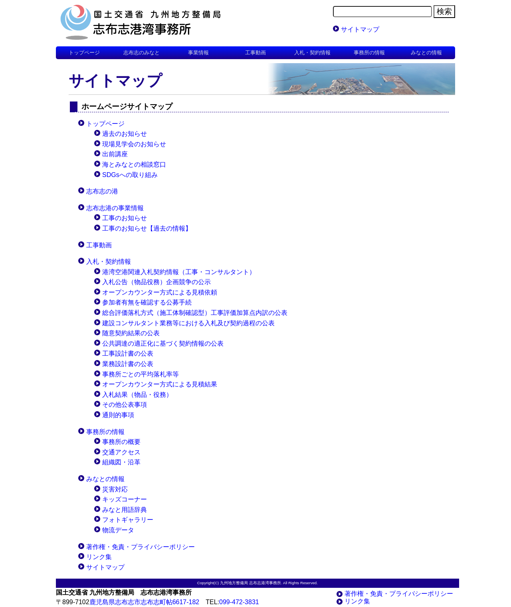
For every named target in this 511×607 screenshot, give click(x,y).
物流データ (118, 530)
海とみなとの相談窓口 (134, 164)
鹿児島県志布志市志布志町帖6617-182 (144, 602)
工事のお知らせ (124, 218)
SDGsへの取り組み (130, 174)
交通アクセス (121, 452)
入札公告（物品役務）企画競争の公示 (156, 282)
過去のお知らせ (124, 133)
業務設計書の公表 (127, 363)
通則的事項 (118, 415)
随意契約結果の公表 (131, 333)
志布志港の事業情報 (115, 208)
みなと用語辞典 (124, 509)
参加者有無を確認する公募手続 (147, 302)
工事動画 (99, 245)
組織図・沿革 (121, 462)
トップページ (84, 53)
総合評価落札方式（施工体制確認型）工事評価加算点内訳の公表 (194, 312)
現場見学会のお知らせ (134, 144)
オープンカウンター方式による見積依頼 (159, 292)
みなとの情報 (105, 479)
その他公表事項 (124, 404)
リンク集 (99, 556)
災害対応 (115, 489)
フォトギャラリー (127, 519)
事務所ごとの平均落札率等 (140, 374)
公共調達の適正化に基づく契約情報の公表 (163, 343)
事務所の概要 (121, 441)
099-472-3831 (239, 602)
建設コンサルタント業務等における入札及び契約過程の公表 (188, 323)
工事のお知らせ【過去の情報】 (147, 228)
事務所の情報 (105, 431)
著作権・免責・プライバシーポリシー (140, 546)
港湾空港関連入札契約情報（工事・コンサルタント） (179, 272)
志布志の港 (102, 191)
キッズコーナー (124, 499)
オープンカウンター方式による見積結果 (159, 384)
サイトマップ (360, 29)
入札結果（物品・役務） (137, 394)
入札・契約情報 (108, 261)
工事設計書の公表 (127, 353)
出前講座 (115, 154)
